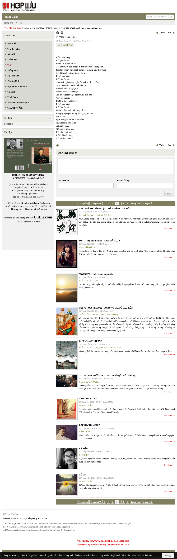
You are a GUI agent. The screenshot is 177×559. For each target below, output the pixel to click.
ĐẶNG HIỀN (84, 431)
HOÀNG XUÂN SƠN (88, 281)
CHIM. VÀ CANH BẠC (90, 341)
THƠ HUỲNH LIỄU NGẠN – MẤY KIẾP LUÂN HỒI (104, 208)
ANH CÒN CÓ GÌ (88, 398)
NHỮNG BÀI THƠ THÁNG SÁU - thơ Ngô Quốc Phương (107, 375)
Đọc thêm (168, 228)
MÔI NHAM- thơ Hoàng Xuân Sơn (96, 274)
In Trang (57, 145)
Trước (162, 32)
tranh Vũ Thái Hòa (103, 215)
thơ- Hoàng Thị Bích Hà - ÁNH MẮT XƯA (99, 240)
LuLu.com (45, 203)
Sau (169, 32)
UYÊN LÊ (8, 124)
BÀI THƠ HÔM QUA (89, 425)
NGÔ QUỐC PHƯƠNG (89, 314)
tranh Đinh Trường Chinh (110, 347)
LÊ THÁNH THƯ (65, 45)
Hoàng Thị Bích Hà (87, 247)
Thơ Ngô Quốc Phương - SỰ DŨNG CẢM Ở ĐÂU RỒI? (106, 307)
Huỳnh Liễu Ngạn (87, 215)
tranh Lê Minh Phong (109, 314)
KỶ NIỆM (83, 448)
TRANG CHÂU (85, 405)
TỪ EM (82, 474)
